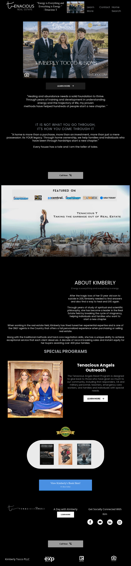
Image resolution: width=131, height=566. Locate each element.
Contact (104, 7)
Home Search (116, 9)
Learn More (90, 9)
